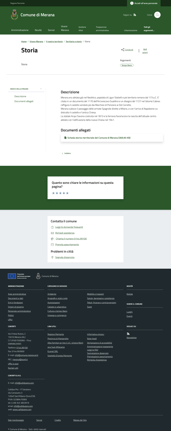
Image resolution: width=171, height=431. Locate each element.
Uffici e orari (13, 363)
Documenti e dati (15, 298)
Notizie (130, 294)
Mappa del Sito (80, 420)
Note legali (92, 338)
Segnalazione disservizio (97, 353)
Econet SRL (53, 351)
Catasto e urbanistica (57, 306)
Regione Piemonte (17, 3)
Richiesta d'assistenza (97, 359)
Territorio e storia (74, 41)
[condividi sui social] (127, 50)
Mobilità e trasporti (95, 294)
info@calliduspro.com (23, 406)
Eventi (129, 316)
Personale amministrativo (19, 311)
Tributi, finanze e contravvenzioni (101, 302)
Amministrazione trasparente (100, 346)
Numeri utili (13, 368)
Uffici (10, 319)
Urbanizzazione (130, 30)
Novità (38, 30)
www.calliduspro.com (22, 409)
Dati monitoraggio (16, 420)
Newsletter (132, 337)
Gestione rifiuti (82, 28)
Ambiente (52, 294)
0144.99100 (22, 347)
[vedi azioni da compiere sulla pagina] (143, 51)
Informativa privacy (95, 334)
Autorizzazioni (54, 302)
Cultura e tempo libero (57, 311)
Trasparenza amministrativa (102, 28)
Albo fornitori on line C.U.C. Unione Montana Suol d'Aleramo (65, 345)
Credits (58, 420)
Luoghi (130, 311)
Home (24, 41)
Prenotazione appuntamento (100, 356)
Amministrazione (19, 30)
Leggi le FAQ (92, 349)
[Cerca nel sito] (156, 15)
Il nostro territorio (54, 41)
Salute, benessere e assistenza (100, 298)
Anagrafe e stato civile (57, 298)
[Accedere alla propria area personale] (144, 3)
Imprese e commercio (57, 315)
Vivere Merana (65, 28)
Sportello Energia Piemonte (60, 355)
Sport (89, 306)
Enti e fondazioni (15, 302)
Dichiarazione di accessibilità (99, 342)
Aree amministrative (17, 294)
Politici (11, 315)
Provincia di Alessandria (58, 338)
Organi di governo (16, 306)
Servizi (51, 30)
